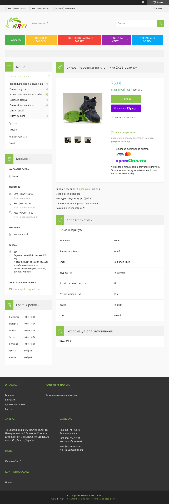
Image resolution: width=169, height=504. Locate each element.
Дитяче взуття (18, 89)
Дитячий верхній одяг (22, 105)
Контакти (10, 399)
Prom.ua (100, 495)
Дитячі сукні (17, 110)
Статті (12, 143)
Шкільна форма (19, 99)
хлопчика (84, 189)
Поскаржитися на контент (78, 499)
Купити (127, 99)
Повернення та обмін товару (79, 40)
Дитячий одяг (17, 116)
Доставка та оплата (147, 40)
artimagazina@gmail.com (27, 289)
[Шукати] (160, 23)
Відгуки (13, 130)
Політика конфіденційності (105, 499)
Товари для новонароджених (26, 83)
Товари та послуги (41, 40)
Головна (15, 39)
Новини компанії (18, 136)
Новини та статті (116, 40)
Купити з (127, 108)
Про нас (13, 123)
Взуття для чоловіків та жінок (27, 94)
